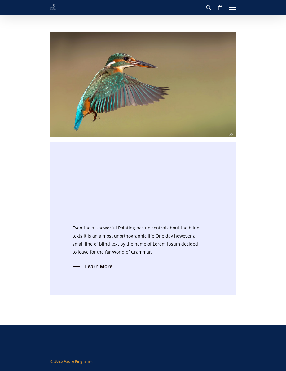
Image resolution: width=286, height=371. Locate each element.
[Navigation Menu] (232, 7)
